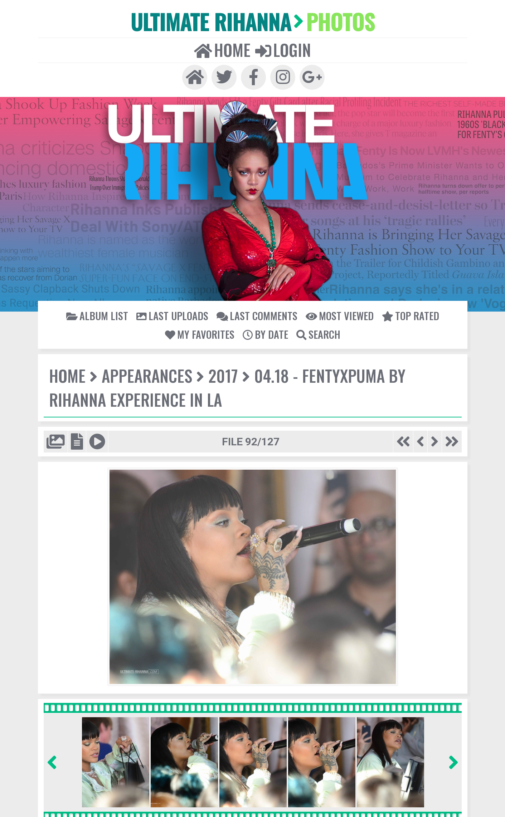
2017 (222, 375)
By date (265, 333)
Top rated (409, 315)
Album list (98, 315)
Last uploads (173, 315)
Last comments (257, 315)
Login (283, 49)
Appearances (146, 375)
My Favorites (200, 333)
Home (222, 49)
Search (317, 333)
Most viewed (339, 315)
